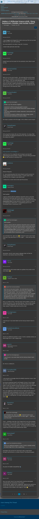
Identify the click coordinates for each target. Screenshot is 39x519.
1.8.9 (36, 13)
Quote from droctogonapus (12, 355)
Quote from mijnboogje (11, 412)
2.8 (17, 13)
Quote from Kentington (11, 102)
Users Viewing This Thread (9, 502)
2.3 (8, 13)
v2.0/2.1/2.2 (4, 13)
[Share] (35, 28)
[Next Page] (26, 494)
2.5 (10, 13)
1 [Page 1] (14, 494)
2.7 (15, 13)
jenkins (25, 12)
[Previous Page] (12, 494)
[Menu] (37, 1)
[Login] (33, 2)
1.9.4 (15, 15)
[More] (35, 37)
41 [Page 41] (19, 494)
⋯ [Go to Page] (16, 494)
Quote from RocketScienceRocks (13, 443)
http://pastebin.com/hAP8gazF (10, 151)
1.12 (24, 15)
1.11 (21, 15)
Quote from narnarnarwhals (13, 287)
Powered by (19, 517)
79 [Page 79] (24, 494)
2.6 (13, 13)
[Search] (30, 1)
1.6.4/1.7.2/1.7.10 (30, 13)
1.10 (18, 15)
